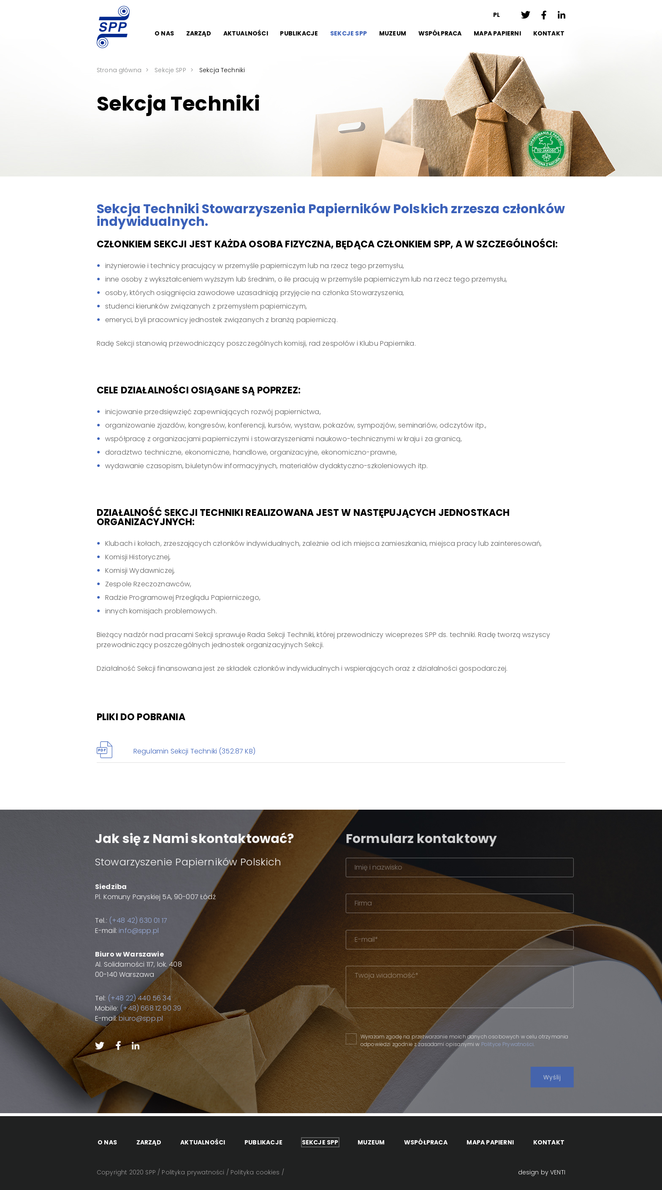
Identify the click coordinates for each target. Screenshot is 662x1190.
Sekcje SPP (348, 33)
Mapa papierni (497, 33)
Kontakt (548, 33)
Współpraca (440, 33)
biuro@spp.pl (117, 1018)
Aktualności (245, 33)
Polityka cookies (255, 1172)
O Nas (164, 33)
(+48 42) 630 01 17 (115, 920)
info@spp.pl (115, 930)
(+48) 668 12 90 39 (127, 1008)
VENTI (557, 1172)
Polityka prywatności (193, 1172)
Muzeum (392, 33)
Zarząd (198, 33)
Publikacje (299, 33)
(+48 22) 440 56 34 (116, 998)
